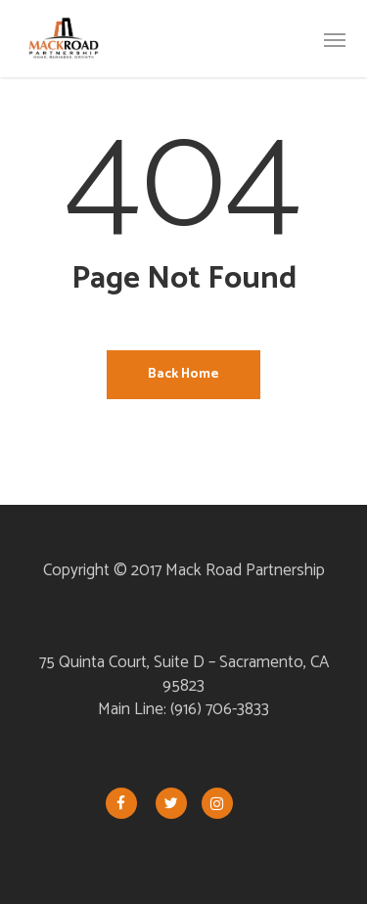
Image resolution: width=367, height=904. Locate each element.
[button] (334, 39)
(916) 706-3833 (219, 709)
